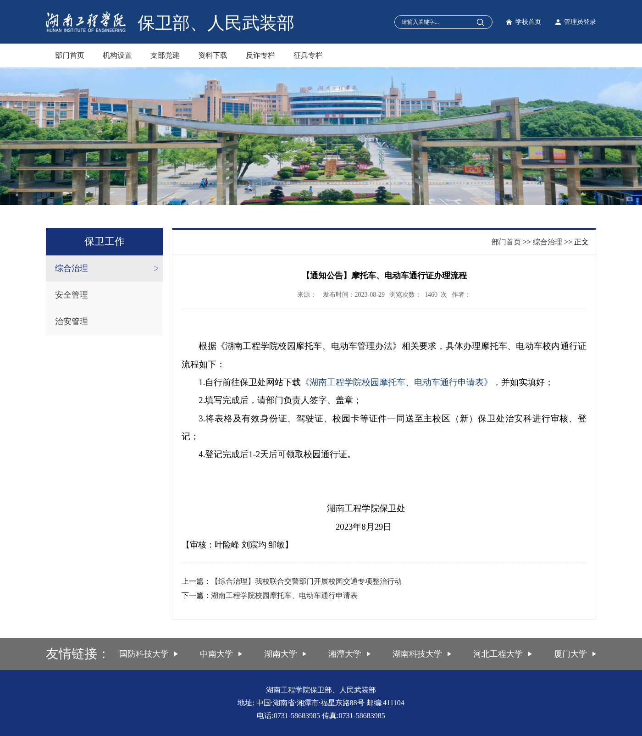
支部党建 (165, 55)
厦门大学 (570, 654)
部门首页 (69, 55)
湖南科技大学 (417, 654)
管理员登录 (580, 21)
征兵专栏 (308, 55)
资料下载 (212, 55)
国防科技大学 (144, 654)
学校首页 (528, 21)
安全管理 (71, 294)
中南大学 (216, 654)
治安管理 (71, 321)
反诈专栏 (260, 55)
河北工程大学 (498, 654)
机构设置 (117, 55)
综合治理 (71, 268)
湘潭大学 (344, 654)
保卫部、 (172, 23)
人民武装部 (250, 23)
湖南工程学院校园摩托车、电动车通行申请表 (284, 595)
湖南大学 (280, 654)
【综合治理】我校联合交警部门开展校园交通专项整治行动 (306, 581)
